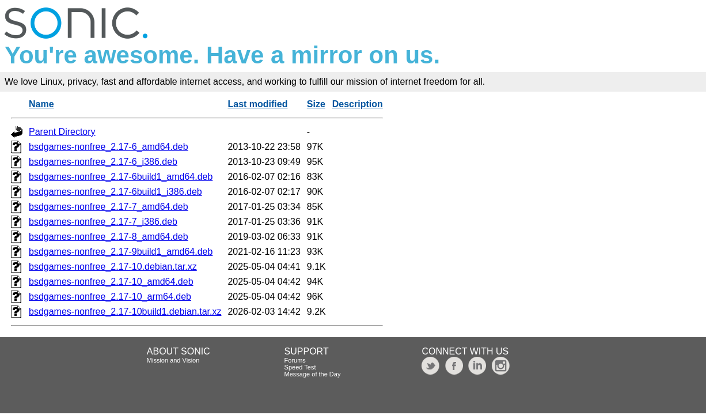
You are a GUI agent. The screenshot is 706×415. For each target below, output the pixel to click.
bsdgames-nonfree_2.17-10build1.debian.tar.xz (125, 311)
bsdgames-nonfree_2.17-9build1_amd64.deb (120, 251)
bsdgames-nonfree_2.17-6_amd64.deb (108, 147)
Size (316, 104)
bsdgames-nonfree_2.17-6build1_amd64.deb (120, 177)
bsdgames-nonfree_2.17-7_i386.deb (103, 222)
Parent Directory (62, 132)
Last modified (257, 104)
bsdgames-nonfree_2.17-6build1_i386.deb (115, 192)
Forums (295, 360)
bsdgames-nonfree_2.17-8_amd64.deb (108, 237)
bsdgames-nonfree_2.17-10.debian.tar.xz (113, 266)
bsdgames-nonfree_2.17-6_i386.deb (103, 162)
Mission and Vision (173, 360)
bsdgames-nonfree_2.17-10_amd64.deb (111, 281)
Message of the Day (312, 374)
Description (357, 104)
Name (41, 104)
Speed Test (300, 367)
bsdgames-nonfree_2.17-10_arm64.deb (110, 296)
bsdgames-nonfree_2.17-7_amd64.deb (108, 207)
